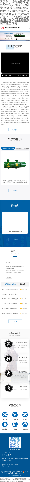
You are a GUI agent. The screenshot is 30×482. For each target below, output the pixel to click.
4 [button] (19, 39)
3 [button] (16, 39)
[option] (8, 148)
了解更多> (15, 130)
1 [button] (10, 39)
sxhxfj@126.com (9, 466)
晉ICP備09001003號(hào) (15, 475)
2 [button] (13, 39)
